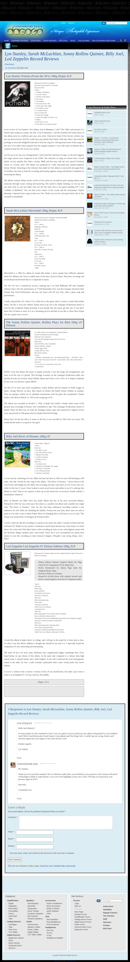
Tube (10, 919)
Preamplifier (13, 911)
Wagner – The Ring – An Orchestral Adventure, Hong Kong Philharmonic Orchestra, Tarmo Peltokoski (106, 140)
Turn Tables (13, 932)
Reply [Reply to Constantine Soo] (19, 798)
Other (49, 914)
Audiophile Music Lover (102, 112)
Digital (11, 903)
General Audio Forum (83, 927)
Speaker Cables (34, 927)
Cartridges (13, 924)
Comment (12, 817)
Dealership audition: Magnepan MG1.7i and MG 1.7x (109, 177)
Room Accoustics (53, 906)
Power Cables (33, 930)
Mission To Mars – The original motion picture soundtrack (109, 196)
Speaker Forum (81, 914)
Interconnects (33, 924)
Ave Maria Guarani (100, 129)
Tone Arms (13, 930)
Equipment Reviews (20, 41)
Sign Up (78, 906)
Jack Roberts (12, 68)
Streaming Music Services (15, 947)
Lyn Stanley (24, 723)
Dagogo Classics (110, 913)
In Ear (49, 935)
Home (6, 41)
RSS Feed (107, 929)
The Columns (83, 41)
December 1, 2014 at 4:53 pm (48, 763)
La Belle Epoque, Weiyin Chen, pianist (107, 158)
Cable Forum (80, 924)
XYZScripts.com (71, 961)
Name (11, 832)
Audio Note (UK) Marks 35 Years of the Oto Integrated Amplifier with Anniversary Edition (109, 186)
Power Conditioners (54, 903)
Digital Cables (33, 932)
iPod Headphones (54, 922)
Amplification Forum (82, 917)
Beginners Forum (81, 930)
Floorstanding (33, 903)
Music (72, 41)
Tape (10, 927)
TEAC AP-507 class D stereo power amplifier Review (109, 214)
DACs (11, 940)
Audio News (36, 41)
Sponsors (107, 922)
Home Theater (33, 911)
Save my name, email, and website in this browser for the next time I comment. (42, 853)
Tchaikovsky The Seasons (103, 222)
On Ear (49, 933)
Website (11, 846)
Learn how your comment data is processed (57, 866)
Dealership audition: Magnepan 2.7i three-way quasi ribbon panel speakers (109, 205)
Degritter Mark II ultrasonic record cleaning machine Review (108, 241)
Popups (56, 961)
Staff (64, 23)
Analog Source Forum (83, 919)
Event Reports (49, 41)
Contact (71, 23)
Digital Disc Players (16, 938)
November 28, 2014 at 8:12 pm (42, 723)
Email (11, 839)
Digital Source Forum (83, 922)
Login (77, 903)
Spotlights (107, 910)
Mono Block (13, 908)
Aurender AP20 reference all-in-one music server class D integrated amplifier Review (108, 232)
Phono (11, 914)
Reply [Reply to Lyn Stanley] (19, 758)
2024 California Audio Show (103, 41)
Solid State (13, 916)
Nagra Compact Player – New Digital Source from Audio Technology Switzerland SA (109, 168)
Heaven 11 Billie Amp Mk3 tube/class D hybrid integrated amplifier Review (107, 150)
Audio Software (53, 911)
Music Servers (14, 943)
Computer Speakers (35, 914)
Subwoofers (32, 908)
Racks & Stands (53, 908)
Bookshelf (31, 906)
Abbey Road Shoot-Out (102, 121)
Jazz (15, 46)
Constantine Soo (27, 764)
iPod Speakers (52, 919)
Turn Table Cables (35, 935)
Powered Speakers (35, 919)
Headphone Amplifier (55, 938)
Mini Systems (33, 916)
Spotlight (63, 41)
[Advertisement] (65, 11)
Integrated (13, 906)
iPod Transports (53, 924)
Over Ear (50, 930)
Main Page (79, 912)
